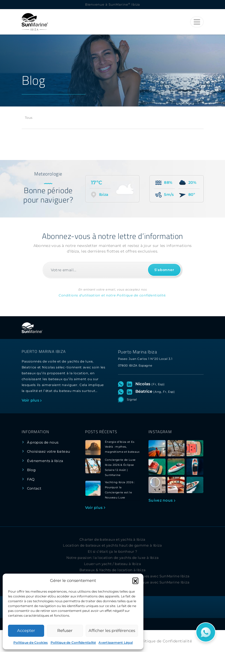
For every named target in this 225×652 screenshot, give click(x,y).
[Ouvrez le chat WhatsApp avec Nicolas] (122, 384)
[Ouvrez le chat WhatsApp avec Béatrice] (122, 391)
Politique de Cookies (30, 642)
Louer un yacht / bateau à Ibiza (112, 564)
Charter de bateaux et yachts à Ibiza (112, 539)
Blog (31, 470)
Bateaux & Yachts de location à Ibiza (112, 570)
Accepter (26, 630)
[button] (135, 580)
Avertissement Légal (115, 642)
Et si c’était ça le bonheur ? (112, 552)
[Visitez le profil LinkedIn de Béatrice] (130, 391)
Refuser (65, 630)
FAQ (31, 479)
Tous (29, 118)
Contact (34, 488)
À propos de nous (43, 442)
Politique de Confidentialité (73, 642)
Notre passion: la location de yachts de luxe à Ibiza (112, 558)
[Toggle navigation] (197, 22)
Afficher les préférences (112, 630)
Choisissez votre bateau (48, 451)
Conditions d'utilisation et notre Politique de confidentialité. (112, 295)
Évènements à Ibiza (45, 461)
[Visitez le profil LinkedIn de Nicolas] (130, 384)
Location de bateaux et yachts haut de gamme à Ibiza (112, 545)
